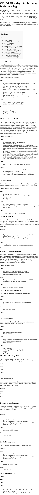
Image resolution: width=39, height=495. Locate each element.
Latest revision (17, 13)
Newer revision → (30, 13)
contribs (33, 10)
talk (29, 10)
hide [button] (2, 37)
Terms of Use (28, 493)
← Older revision (7, 13)
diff (1, 13)
